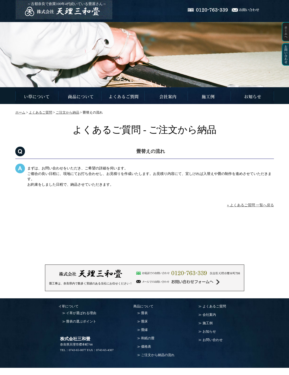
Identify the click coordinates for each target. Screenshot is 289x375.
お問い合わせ (213, 340)
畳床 (144, 321)
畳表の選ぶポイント (81, 321)
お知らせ (209, 331)
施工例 (208, 323)
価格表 (146, 346)
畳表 (144, 313)
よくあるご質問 (214, 306)
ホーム (20, 112)
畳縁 (144, 330)
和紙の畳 (147, 338)
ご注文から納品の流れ (158, 355)
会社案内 (209, 315)
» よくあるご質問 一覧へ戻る (250, 205)
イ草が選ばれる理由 (81, 313)
